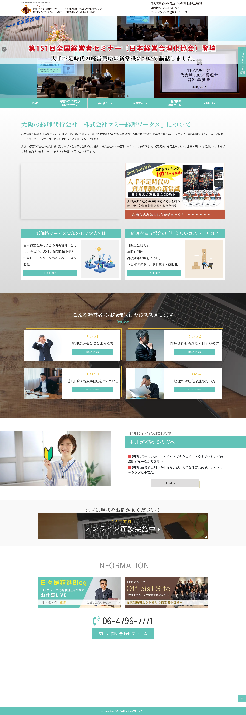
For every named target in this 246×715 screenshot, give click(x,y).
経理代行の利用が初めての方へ (70, 103)
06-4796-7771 (123, 620)
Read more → (175, 483)
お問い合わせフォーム (123, 633)
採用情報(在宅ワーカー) (176, 103)
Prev (4, 49)
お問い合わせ (211, 103)
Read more (50, 273)
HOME (34, 103)
